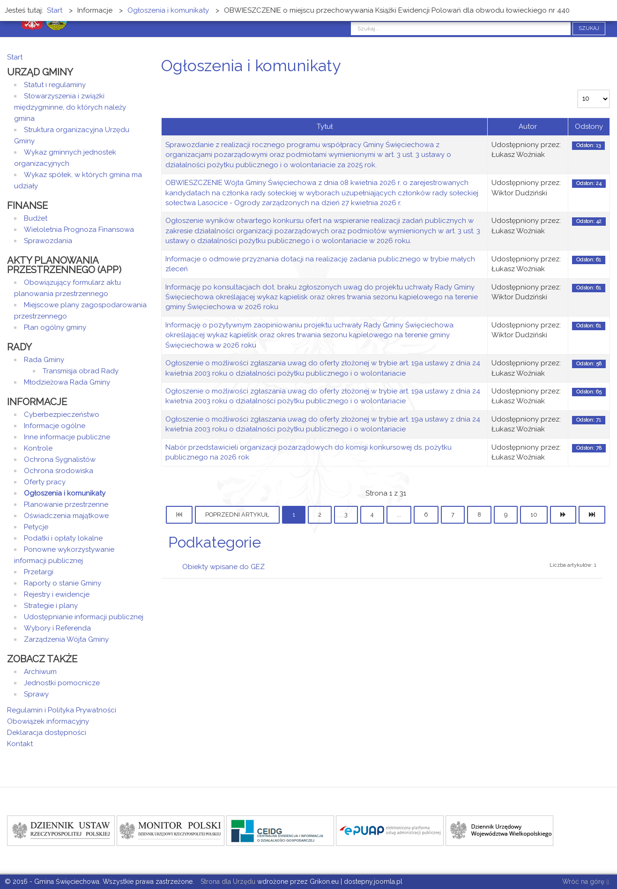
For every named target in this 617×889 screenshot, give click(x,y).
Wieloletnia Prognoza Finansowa (79, 229)
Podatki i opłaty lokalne (63, 538)
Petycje (36, 527)
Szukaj (589, 28)
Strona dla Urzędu (227, 881)
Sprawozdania (48, 241)
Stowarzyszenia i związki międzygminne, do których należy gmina (70, 107)
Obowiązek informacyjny (48, 721)
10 (533, 514)
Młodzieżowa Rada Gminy (67, 382)
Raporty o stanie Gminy (62, 583)
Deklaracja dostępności (46, 732)
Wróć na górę (585, 882)
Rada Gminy (44, 360)
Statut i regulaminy (55, 85)
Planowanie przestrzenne (66, 504)
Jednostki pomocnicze (62, 683)
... (399, 514)
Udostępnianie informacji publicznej (83, 617)
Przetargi (38, 572)
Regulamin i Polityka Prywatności (61, 710)
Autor (528, 126)
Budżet (35, 218)
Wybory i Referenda (57, 628)
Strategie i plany (51, 605)
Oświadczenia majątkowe (66, 515)
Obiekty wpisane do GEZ (223, 567)
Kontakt (20, 744)
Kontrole (38, 448)
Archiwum (40, 671)
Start (14, 57)
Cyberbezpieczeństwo (61, 414)
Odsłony (589, 126)
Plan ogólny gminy (55, 327)
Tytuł (325, 126)
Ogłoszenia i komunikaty (64, 493)
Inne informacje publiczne (67, 437)
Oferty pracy (45, 482)
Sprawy (36, 694)
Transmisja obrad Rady (81, 371)
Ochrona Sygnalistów (60, 459)
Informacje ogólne (54, 426)
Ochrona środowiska (58, 471)
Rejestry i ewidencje (56, 594)
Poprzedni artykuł (237, 514)
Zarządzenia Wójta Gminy (66, 639)
